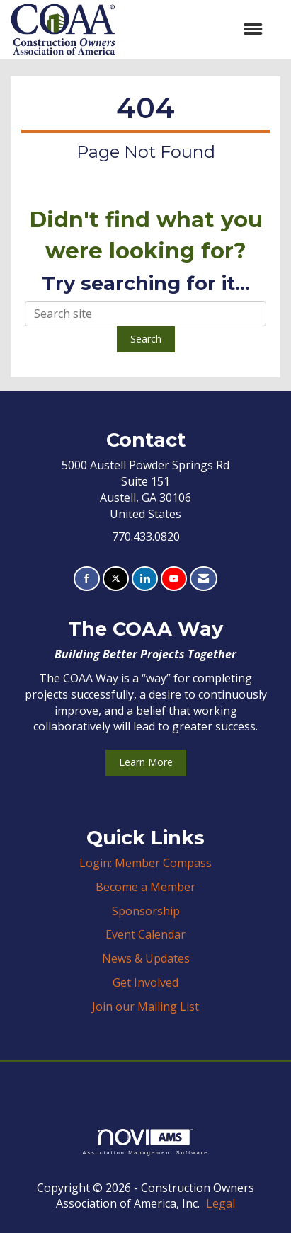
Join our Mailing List (145, 1006)
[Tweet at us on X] (116, 578)
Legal (220, 1203)
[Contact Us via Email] (203, 578)
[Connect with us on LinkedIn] (145, 578)
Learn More (146, 762)
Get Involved (145, 982)
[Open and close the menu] (196, 29)
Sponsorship (146, 911)
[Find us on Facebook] (87, 578)
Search (145, 338)
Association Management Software (145, 1142)
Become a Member (145, 887)
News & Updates (146, 958)
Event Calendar (145, 934)
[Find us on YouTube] (174, 578)
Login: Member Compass (145, 863)
